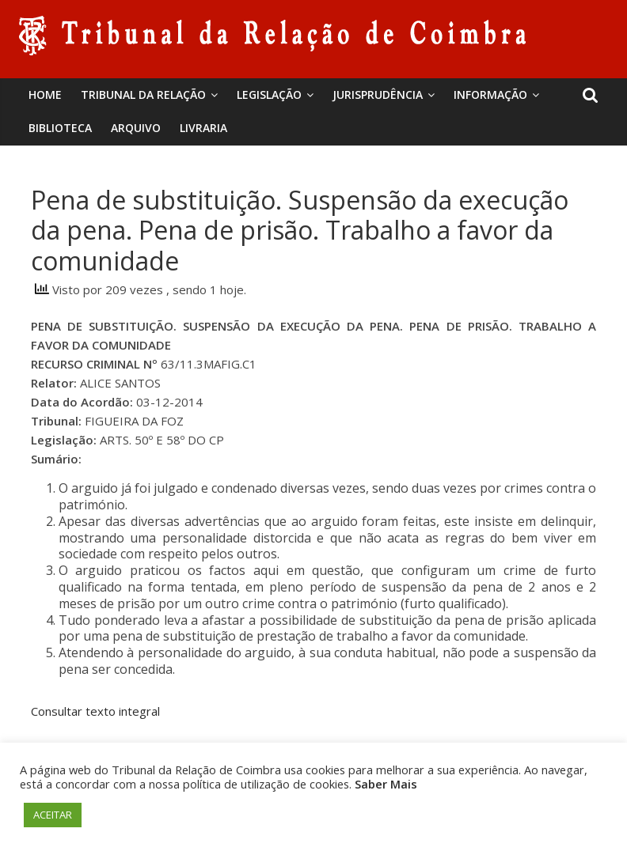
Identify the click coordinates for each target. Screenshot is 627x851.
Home (45, 94)
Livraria (203, 127)
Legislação (269, 94)
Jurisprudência (377, 94)
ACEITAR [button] (52, 815)
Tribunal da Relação (143, 94)
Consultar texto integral (95, 711)
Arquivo (136, 127)
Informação (490, 94)
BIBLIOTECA (60, 127)
